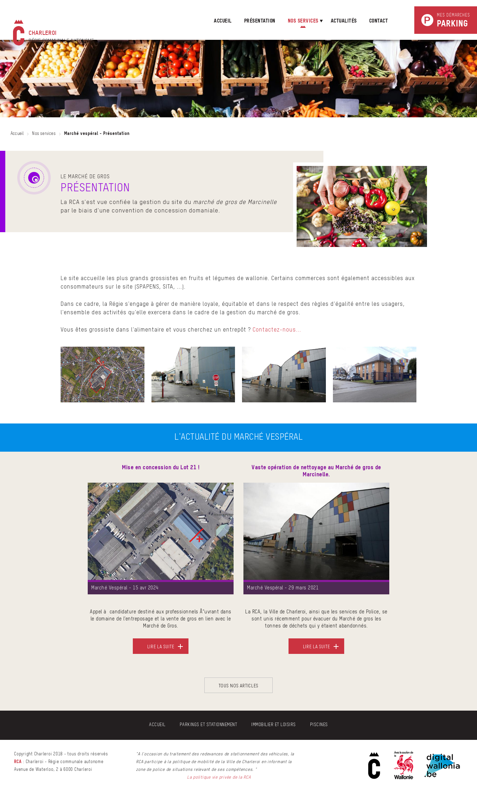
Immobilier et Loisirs (273, 725)
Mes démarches (453, 20)
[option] (160, 563)
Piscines (319, 725)
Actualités (344, 21)
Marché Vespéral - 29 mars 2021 (282, 588)
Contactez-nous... (277, 330)
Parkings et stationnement (208, 725)
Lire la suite (160, 646)
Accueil (223, 21)
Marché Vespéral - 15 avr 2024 (125, 588)
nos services (303, 21)
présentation (259, 21)
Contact (378, 21)
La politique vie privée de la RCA (219, 777)
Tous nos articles (239, 685)
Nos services (43, 134)
